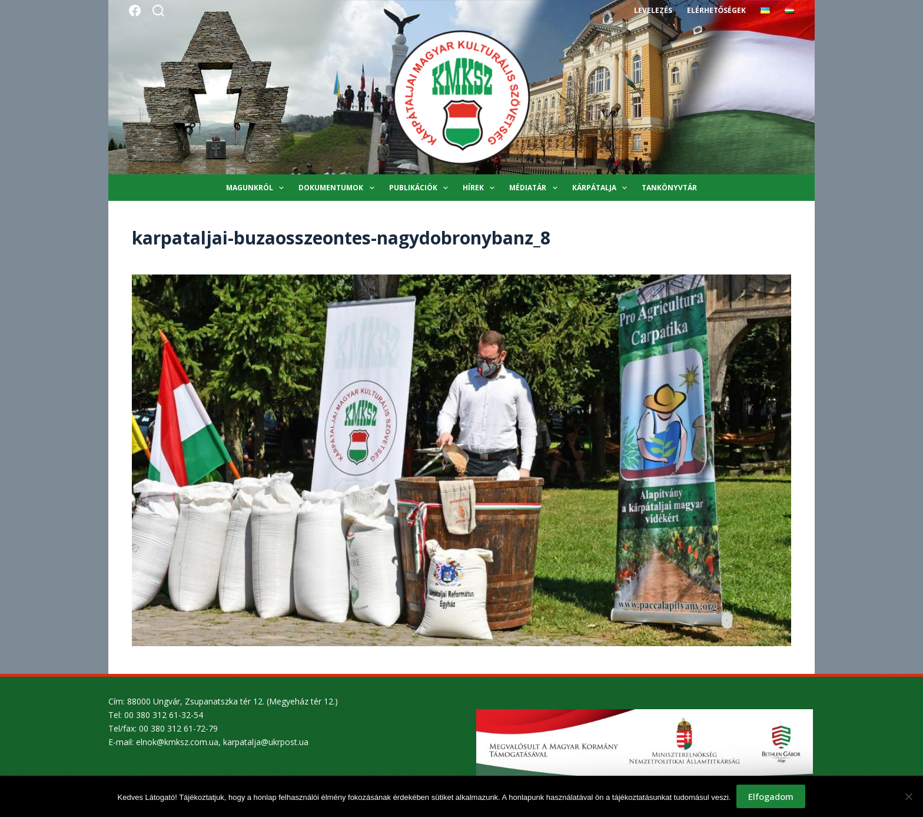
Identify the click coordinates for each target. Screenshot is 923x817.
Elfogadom (770, 796)
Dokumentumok (338, 188)
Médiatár (535, 188)
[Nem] (908, 796)
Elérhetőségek (716, 10)
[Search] (158, 10)
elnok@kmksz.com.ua (177, 741)
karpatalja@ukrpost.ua (265, 741)
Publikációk (421, 188)
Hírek (481, 188)
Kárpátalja (602, 188)
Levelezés (653, 10)
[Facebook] (135, 10)
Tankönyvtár (669, 188)
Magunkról (257, 188)
